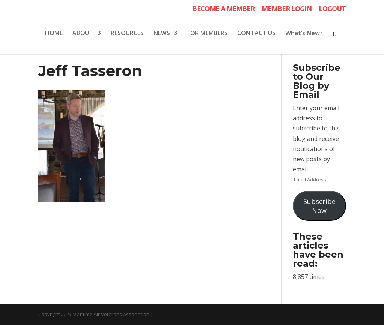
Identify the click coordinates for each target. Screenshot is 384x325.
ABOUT (82, 33)
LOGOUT (332, 9)
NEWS (161, 33)
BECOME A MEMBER (223, 9)
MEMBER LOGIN (287, 9)
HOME (54, 33)
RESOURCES (127, 33)
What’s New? (304, 33)
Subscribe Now (319, 206)
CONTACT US (256, 33)
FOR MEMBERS (207, 33)
